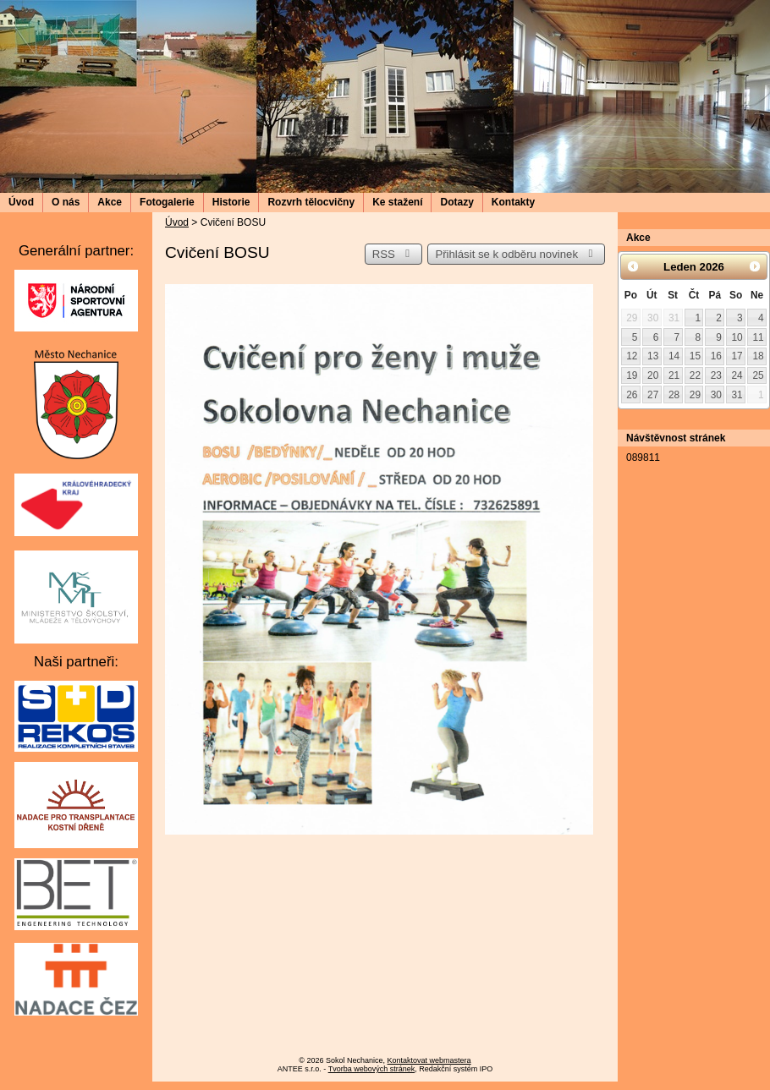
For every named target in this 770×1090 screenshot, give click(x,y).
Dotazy (456, 202)
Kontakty (513, 202)
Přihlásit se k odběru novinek (516, 254)
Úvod (21, 202)
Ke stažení (397, 202)
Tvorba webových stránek (371, 1069)
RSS (393, 254)
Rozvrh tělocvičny (311, 202)
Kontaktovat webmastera (429, 1060)
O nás (66, 202)
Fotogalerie (167, 202)
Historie (231, 202)
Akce (109, 202)
